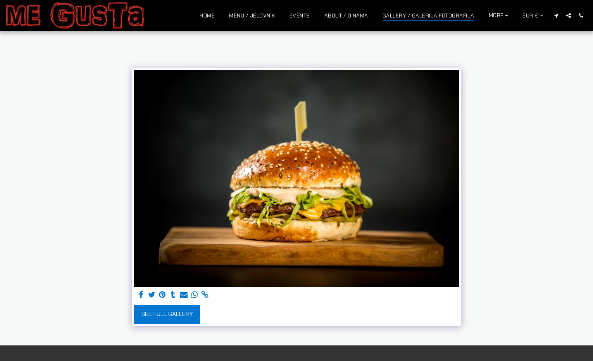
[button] (556, 15)
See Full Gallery (167, 314)
